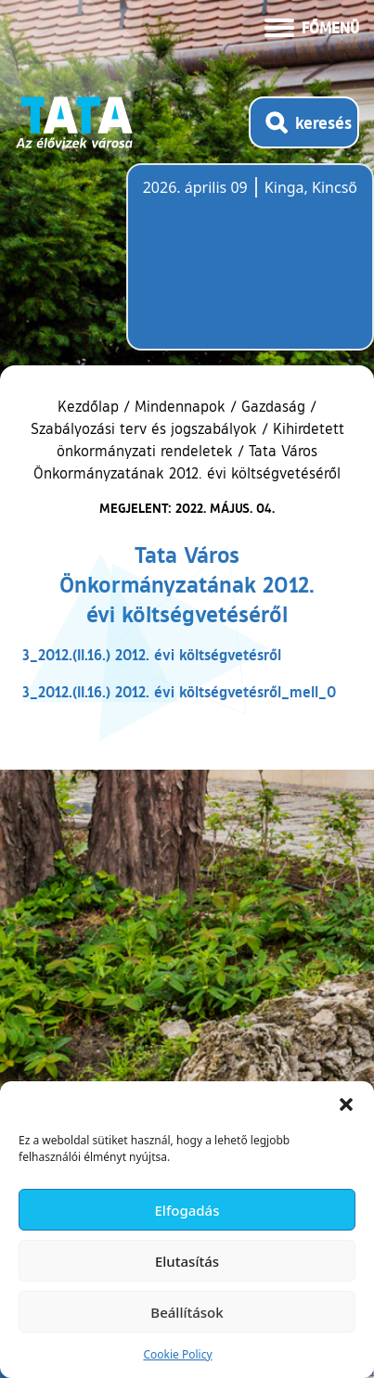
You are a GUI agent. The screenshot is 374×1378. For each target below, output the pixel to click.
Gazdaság (273, 406)
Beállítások (186, 1312)
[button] (346, 1104)
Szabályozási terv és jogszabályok (144, 428)
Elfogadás (187, 1210)
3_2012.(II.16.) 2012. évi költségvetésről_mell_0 (179, 691)
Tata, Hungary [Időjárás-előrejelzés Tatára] (247, 268)
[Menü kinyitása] (312, 26)
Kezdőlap (90, 406)
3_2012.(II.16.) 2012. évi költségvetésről (151, 654)
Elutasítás (187, 1261)
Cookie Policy (177, 1354)
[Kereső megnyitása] (304, 122)
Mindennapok (180, 406)
